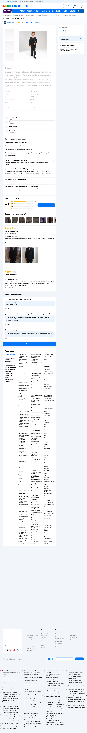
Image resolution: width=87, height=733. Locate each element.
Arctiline (46, 483)
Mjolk (45, 461)
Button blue (46, 439)
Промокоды (29, 639)
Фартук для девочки (23, 390)
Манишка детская (48, 536)
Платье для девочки (23, 538)
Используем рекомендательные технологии (13, 659)
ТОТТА (45, 484)
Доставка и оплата (31, 632)
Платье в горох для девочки (35, 431)
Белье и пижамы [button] (9, 379)
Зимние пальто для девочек (23, 541)
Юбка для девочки (23, 543)
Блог (56, 645)
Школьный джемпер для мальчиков (24, 424)
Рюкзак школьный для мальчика (23, 371)
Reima (45, 426)
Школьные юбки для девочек (23, 374)
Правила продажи (31, 637)
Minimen (46, 462)
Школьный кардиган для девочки (24, 407)
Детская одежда (30, 15)
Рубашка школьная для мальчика (23, 383)
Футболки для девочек (36, 364)
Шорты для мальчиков (23, 521)
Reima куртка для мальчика (22, 533)
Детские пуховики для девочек (36, 385)
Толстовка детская (35, 497)
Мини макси (46, 470)
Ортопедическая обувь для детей (36, 533)
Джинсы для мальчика (23, 530)
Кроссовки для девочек (36, 443)
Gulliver (45, 420)
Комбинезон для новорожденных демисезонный (22, 483)
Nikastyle (46, 444)
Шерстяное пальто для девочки (36, 428)
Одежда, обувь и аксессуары (15, 15)
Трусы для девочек (48, 497)
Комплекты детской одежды (44, 15)
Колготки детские (48, 493)
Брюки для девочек (35, 411)
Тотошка (46, 450)
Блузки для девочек (35, 421)
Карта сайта (29, 650)
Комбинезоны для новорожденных (23, 445)
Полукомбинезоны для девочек (36, 425)
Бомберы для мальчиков (21, 519)
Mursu (45, 411)
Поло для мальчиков (23, 509)
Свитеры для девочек (36, 380)
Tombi (45, 391)
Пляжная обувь (47, 413)
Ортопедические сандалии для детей (48, 396)
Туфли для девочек (35, 441)
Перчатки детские (48, 523)
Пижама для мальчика (23, 516)
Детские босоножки (48, 390)
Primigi (45, 378)
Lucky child (46, 477)
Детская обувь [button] (8, 375)
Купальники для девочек (47, 491)
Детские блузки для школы (23, 368)
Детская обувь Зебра (48, 373)
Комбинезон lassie (35, 479)
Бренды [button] (7, 377)
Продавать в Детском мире (33, 633)
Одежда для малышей (23, 433)
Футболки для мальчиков (22, 499)
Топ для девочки (47, 508)
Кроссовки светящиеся (36, 537)
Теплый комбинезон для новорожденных (24, 463)
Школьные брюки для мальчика (23, 365)
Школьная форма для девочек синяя (23, 377)
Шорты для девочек (35, 398)
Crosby (45, 464)
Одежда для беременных (34, 455)
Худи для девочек (35, 419)
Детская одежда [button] (9, 373)
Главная (5, 15)
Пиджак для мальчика (36, 517)
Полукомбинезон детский (35, 485)
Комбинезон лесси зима (35, 491)
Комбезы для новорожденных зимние (22, 451)
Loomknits (46, 442)
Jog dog (45, 363)
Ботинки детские (48, 404)
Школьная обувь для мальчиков (23, 398)
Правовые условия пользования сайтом (22, 658)
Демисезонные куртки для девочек (36, 382)
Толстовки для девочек (36, 354)
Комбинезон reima (35, 467)
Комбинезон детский (36, 459)
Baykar (45, 475)
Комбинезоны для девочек (35, 388)
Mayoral (45, 435)
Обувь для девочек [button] (10, 369)
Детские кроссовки (48, 354)
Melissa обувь (47, 402)
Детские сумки (47, 525)
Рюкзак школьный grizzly (23, 360)
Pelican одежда (47, 448)
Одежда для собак (74, 639)
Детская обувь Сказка (48, 371)
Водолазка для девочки (36, 436)
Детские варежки (48, 511)
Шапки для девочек (48, 521)
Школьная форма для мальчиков (23, 363)
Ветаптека (72, 640)
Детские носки (47, 495)
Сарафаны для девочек (24, 388)
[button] (80, 11)
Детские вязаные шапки (49, 532)
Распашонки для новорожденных (22, 442)
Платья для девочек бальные (35, 360)
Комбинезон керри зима (35, 505)
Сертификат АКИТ (31, 646)
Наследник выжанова (48, 431)
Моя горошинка (22, 480)
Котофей (46, 417)
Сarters (45, 453)
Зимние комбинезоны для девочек (36, 357)
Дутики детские (47, 398)
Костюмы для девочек (36, 417)
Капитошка (46, 479)
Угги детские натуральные (46, 367)
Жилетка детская (35, 499)
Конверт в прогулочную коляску (23, 455)
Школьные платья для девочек (23, 380)
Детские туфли (34, 452)
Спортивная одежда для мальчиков (24, 491)
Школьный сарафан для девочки (24, 418)
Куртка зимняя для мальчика (23, 502)
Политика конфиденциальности (31, 641)
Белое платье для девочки (35, 408)
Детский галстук (47, 527)
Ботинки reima (47, 388)
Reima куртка (34, 493)
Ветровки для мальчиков (22, 494)
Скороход (46, 393)
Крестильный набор (23, 457)
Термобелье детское (35, 510)
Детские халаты (47, 500)
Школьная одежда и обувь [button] (10, 355)
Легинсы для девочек (36, 373)
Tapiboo (45, 361)
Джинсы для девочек (35, 406)
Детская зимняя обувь (49, 400)
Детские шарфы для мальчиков (48, 530)
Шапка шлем (46, 520)
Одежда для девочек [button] (10, 365)
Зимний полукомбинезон (35, 520)
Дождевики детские (35, 502)
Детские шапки (47, 515)
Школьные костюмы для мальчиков (23, 404)
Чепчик (45, 509)
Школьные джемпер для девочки (24, 412)
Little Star (46, 473)
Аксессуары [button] (8, 381)
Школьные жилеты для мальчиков (24, 401)
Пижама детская (47, 498)
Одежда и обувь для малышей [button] (10, 358)
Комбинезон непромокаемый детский (35, 476)
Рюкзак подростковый (49, 513)
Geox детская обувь (48, 364)
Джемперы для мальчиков (22, 523)
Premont (46, 466)
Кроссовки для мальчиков (34, 439)
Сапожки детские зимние (48, 375)
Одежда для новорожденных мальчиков (22, 470)
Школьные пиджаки (23, 428)
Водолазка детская (35, 501)
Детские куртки (34, 468)
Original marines (47, 441)
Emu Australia (47, 472)
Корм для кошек (73, 633)
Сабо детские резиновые (47, 406)
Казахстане (16, 661)
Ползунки (33, 470)
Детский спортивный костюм (36, 473)
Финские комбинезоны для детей (36, 488)
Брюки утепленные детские (35, 527)
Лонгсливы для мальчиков (22, 528)
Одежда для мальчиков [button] (8, 362)
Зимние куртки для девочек (35, 401)
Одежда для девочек (35, 371)
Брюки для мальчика (23, 496)
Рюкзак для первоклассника (47, 517)
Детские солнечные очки (48, 534)
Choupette (46, 430)
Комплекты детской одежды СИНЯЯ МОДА (64, 15)
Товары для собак (74, 635)
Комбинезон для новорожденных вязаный (22, 477)
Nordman (33, 539)
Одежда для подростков (36, 481)
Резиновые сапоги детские (48, 359)
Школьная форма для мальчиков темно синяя (24, 415)
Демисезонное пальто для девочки (36, 366)
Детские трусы (47, 506)
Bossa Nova (46, 455)
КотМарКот (46, 488)
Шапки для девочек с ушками (48, 539)
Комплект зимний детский (35, 508)
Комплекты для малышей (22, 486)
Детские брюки (34, 522)
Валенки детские (47, 369)
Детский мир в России (8, 661)
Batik (45, 459)
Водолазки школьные (23, 426)
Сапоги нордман (35, 535)
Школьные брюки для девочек (23, 393)
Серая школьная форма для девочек (24, 386)
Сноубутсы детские (35, 531)
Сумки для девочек (48, 541)
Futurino (46, 446)
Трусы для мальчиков (48, 502)
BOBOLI (46, 486)
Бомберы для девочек (36, 415)
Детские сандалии (48, 382)
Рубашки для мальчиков (24, 508)
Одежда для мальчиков (24, 525)
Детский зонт (47, 543)
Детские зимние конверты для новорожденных (22, 460)
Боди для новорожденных (22, 439)
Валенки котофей (48, 386)
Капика (45, 433)
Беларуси (22, 661)
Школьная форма (22, 354)
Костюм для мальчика (23, 504)
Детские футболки (35, 483)
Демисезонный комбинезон (34, 461)
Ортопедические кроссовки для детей (48, 380)
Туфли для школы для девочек (23, 396)
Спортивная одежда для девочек (36, 391)
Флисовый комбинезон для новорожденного (24, 473)
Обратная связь (30, 648)
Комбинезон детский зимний (36, 464)
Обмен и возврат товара (32, 635)
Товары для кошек (74, 632)
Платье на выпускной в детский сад (24, 436)
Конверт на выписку (23, 431)
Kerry (45, 437)
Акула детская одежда (49, 419)
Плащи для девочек (35, 495)
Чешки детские (34, 541)
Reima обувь (46, 384)
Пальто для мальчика (23, 514)
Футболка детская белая (36, 516)
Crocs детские (34, 543)
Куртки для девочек (35, 423)
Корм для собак (73, 637)
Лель (45, 457)
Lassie (45, 428)
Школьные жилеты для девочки (24, 421)
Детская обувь (34, 529)
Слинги (32, 457)
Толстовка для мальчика (24, 506)
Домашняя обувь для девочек (35, 448)
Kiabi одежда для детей (49, 481)
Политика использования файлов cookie (32, 644)
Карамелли (46, 468)
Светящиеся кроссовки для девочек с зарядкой (36, 445)
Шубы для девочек (35, 375)
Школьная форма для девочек (23, 357)
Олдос (45, 424)
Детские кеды (47, 415)
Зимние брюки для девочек (35, 434)
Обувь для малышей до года (24, 466)
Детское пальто (34, 514)
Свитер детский (34, 524)
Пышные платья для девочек (35, 369)
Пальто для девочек (35, 393)
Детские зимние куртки (36, 512)
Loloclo (45, 452)
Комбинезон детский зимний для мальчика (23, 512)
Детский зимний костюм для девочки (35, 404)
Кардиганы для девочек (36, 362)
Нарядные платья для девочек (23, 536)
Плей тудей (46, 422)
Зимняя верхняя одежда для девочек (36, 396)
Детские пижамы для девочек (35, 378)
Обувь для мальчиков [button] (10, 367)
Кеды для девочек (35, 450)
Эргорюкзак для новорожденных (22, 448)
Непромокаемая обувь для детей (49, 409)
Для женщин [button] (8, 371)
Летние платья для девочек (35, 413)
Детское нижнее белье (49, 504)
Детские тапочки (47, 356)
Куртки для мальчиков (23, 488)
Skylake (20, 409)
